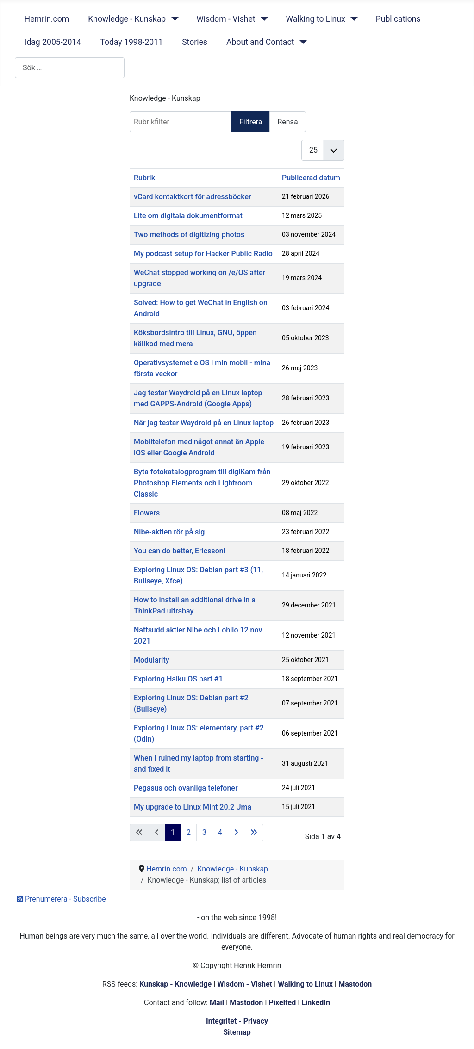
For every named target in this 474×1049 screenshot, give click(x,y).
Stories (194, 42)
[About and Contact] (301, 42)
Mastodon (355, 984)
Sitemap (237, 1032)
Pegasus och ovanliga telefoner (186, 788)
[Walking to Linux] (352, 19)
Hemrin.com (47, 19)
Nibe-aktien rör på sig (169, 532)
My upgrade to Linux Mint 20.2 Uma (192, 807)
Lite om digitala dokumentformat (188, 215)
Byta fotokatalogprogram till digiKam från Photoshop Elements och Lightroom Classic (202, 482)
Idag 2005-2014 (53, 42)
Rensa (287, 121)
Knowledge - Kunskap (127, 19)
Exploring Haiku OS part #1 (178, 679)
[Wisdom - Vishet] (262, 19)
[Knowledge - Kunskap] (173, 19)
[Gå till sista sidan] (253, 832)
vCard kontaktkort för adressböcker (192, 196)
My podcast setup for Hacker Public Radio (203, 253)
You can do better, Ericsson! (179, 550)
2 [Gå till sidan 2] (189, 832)
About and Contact (260, 42)
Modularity (151, 660)
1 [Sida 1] (173, 832)
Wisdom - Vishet (225, 19)
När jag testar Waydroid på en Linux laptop (204, 422)
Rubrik (144, 177)
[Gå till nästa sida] (236, 832)
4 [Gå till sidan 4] (220, 832)
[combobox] (70, 67)
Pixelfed (282, 1002)
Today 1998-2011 (131, 42)
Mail (217, 1002)
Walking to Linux (315, 19)
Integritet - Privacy (237, 1021)
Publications (398, 19)
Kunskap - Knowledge (175, 984)
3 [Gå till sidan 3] (204, 832)
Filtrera (250, 121)
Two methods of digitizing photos (189, 234)
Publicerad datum (311, 177)
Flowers (147, 513)
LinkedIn (315, 1002)
